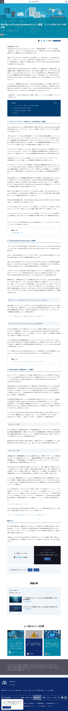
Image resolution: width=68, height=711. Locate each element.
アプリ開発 (25, 665)
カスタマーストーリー (52, 665)
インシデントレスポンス (33, 665)
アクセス (13, 685)
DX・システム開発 (49, 690)
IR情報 (27, 697)
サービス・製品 (3, 21)
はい (30, 570)
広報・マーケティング (12, 669)
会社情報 (22, 697)
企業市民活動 (25, 667)
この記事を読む (27, 601)
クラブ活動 (50, 667)
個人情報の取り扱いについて (52, 703)
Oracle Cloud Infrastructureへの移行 (22, 108)
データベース (16, 30)
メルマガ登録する (57, 40)
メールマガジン (48, 697)
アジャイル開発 (18, 665)
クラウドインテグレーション (40, 667)
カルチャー (10, 667)
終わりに (16, 113)
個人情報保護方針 (40, 703)
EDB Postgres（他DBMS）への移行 (22, 110)
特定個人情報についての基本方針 (27, 703)
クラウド (3, 30)
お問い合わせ (37, 697)
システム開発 (9, 30)
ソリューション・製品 (26, 690)
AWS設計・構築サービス (17, 232)
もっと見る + (28, 669)
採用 (31, 697)
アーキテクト (10, 665)
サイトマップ (50, 706)
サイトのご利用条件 (6, 707)
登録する (47, 558)
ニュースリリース (15, 697)
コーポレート (56, 667)
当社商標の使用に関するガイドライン (26, 706)
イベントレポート (43, 665)
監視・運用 (18, 690)
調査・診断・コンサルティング (7, 690)
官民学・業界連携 (17, 667)
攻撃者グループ (21, 669)
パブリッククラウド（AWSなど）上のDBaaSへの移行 (26, 105)
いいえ (36, 570)
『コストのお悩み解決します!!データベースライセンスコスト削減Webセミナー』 (28, 514)
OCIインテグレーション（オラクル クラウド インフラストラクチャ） (28, 361)
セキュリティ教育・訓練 (37, 690)
